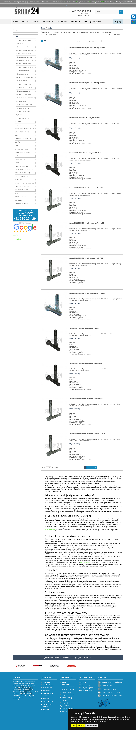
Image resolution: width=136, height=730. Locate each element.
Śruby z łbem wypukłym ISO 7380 (26, 67)
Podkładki (18, 125)
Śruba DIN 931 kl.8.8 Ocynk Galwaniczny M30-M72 (87, 82)
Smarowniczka (20, 159)
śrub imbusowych (85, 562)
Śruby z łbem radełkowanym (25, 88)
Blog (15, 234)
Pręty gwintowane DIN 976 (24, 128)
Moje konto (47, 677)
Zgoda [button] (74, 725)
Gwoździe (18, 142)
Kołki (17, 145)
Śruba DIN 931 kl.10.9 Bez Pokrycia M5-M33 (85, 328)
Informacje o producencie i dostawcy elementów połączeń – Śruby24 (68, 685)
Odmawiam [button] (81, 725)
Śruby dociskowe (22, 74)
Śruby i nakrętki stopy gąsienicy (23, 113)
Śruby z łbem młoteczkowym (26, 98)
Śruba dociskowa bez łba (25, 77)
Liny (16, 156)
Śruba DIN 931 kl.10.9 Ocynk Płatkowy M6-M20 (86, 398)
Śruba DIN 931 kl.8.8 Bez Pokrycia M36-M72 (85, 153)
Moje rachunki (47, 688)
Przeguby (18, 179)
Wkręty (17, 135)
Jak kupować (65, 706)
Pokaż (43, 467)
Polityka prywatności (67, 695)
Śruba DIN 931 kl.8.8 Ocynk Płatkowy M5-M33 (86, 188)
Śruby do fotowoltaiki (23, 139)
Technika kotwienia (22, 186)
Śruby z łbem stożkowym (24, 57)
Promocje (83, 682)
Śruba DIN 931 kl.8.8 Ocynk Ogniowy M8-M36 (86, 258)
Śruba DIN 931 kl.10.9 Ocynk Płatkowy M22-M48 (87, 433)
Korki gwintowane (21, 149)
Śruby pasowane (22, 81)
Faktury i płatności (48, 701)
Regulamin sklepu (66, 692)
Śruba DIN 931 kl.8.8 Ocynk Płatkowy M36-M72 (86, 223)
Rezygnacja (64, 703)
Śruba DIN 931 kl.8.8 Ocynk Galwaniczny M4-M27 (87, 47)
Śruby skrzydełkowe (23, 91)
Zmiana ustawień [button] (91, 725)
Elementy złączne (21, 203)
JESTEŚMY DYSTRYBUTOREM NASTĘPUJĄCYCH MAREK (68, 657)
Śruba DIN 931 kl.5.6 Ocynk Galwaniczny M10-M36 (87, 293)
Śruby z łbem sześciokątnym (25, 47)
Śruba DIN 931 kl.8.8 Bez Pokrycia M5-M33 (84, 117)
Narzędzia (18, 200)
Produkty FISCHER (21, 176)
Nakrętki (18, 122)
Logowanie (46, 709)
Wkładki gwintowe (21, 190)
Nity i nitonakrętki (22, 132)
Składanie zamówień (67, 708)
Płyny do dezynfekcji (22, 173)
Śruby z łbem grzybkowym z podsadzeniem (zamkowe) (25, 62)
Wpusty (17, 193)
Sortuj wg (79, 41)
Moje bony (46, 699)
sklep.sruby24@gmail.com (109, 689)
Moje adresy (46, 690)
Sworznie (18, 163)
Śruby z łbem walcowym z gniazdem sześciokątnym (24, 52)
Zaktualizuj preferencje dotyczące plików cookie (14, 729)
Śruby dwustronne (23, 108)
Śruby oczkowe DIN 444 (24, 94)
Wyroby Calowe (20, 197)
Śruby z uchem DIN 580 (24, 84)
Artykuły (18, 239)
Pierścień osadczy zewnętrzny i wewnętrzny (24, 167)
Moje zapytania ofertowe (47, 705)
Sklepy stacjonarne (86, 690)
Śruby (17, 37)
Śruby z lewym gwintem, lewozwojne (24, 41)
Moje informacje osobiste (48, 695)
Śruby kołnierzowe (23, 70)
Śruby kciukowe (22, 101)
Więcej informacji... (75, 58)
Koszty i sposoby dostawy (66, 699)
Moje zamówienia (48, 685)
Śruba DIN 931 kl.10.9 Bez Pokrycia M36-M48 (85, 363)
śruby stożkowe (50, 530)
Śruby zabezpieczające (24, 118)
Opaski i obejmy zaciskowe (24, 183)
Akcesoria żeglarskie (22, 152)
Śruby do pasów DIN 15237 (25, 105)
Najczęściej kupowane (87, 688)
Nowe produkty (85, 685)
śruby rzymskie (68, 631)
